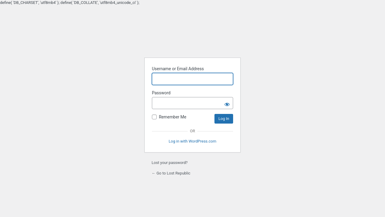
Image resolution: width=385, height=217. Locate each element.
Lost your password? (170, 162)
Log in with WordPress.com (192, 141)
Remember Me (172, 117)
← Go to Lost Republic (171, 173)
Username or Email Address (178, 68)
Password (161, 92)
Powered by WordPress (192, 37)
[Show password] (227, 103)
